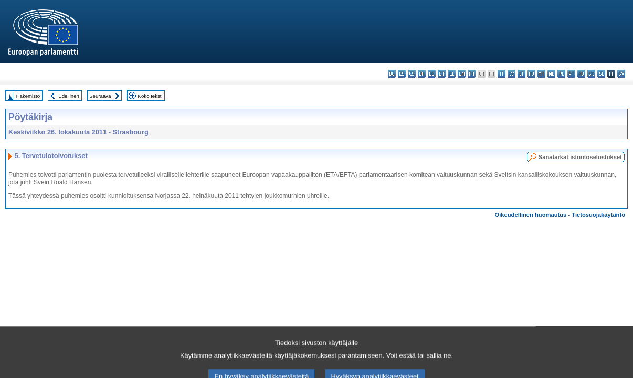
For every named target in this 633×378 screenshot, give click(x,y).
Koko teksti (150, 96)
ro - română (581, 74)
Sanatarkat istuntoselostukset (580, 157)
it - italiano (501, 74)
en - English (462, 74)
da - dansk (422, 74)
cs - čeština (412, 74)
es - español (402, 74)
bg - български (392, 74)
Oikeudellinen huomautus (531, 215)
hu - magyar (531, 74)
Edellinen (68, 96)
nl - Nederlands (551, 74)
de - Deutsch (432, 74)
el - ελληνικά (452, 74)
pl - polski (561, 74)
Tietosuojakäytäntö (598, 215)
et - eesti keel (442, 74)
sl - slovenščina (601, 74)
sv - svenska (621, 74)
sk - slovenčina (591, 74)
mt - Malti (541, 74)
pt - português (571, 74)
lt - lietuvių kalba (521, 74)
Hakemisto (28, 96)
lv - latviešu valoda (511, 74)
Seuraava (100, 96)
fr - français (472, 74)
